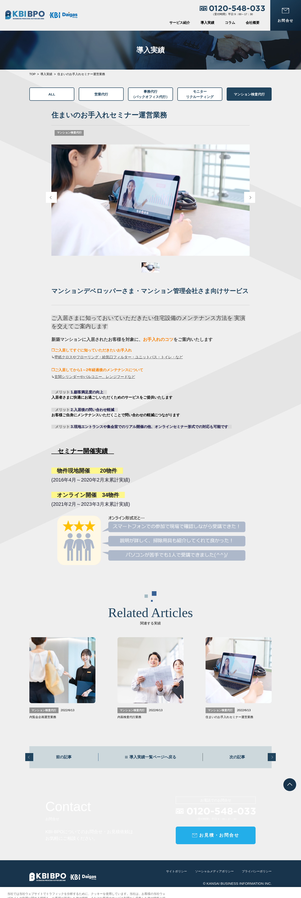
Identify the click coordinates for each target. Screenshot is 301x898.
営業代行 (101, 94)
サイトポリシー (176, 875)
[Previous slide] (51, 197)
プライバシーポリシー (257, 875)
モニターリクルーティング (200, 94)
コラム (230, 22)
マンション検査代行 (249, 94)
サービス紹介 (179, 22)
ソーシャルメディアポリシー (214, 875)
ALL (51, 94)
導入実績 (207, 22)
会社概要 (252, 22)
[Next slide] (249, 197)
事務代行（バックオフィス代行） (150, 94)
